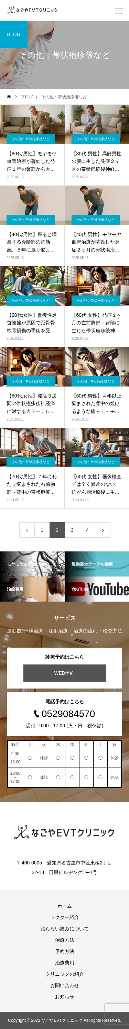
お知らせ (64, 996)
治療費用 (64, 962)
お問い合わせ (64, 985)
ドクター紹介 (64, 917)
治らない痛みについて (65, 928)
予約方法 (64, 951)
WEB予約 (64, 673)
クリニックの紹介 (64, 974)
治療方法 (64, 940)
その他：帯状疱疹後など (31, 139)
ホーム (64, 906)
